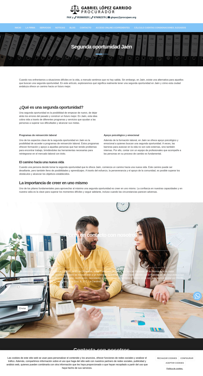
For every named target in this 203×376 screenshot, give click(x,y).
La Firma (30, 27)
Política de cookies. (175, 368)
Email (135, 243)
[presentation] (39, 296)
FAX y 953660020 (78, 17)
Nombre (21, 243)
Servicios (45, 27)
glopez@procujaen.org (122, 17)
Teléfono (79, 243)
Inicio (18, 27)
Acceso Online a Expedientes (113, 27)
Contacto (85, 27)
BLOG (72, 27)
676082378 (98, 17)
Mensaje (21, 256)
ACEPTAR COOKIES (175, 363)
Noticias (60, 27)
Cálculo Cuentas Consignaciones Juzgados (160, 27)
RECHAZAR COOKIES (167, 358)
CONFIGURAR (186, 358)
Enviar (22, 308)
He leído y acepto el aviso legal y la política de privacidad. (47, 287)
